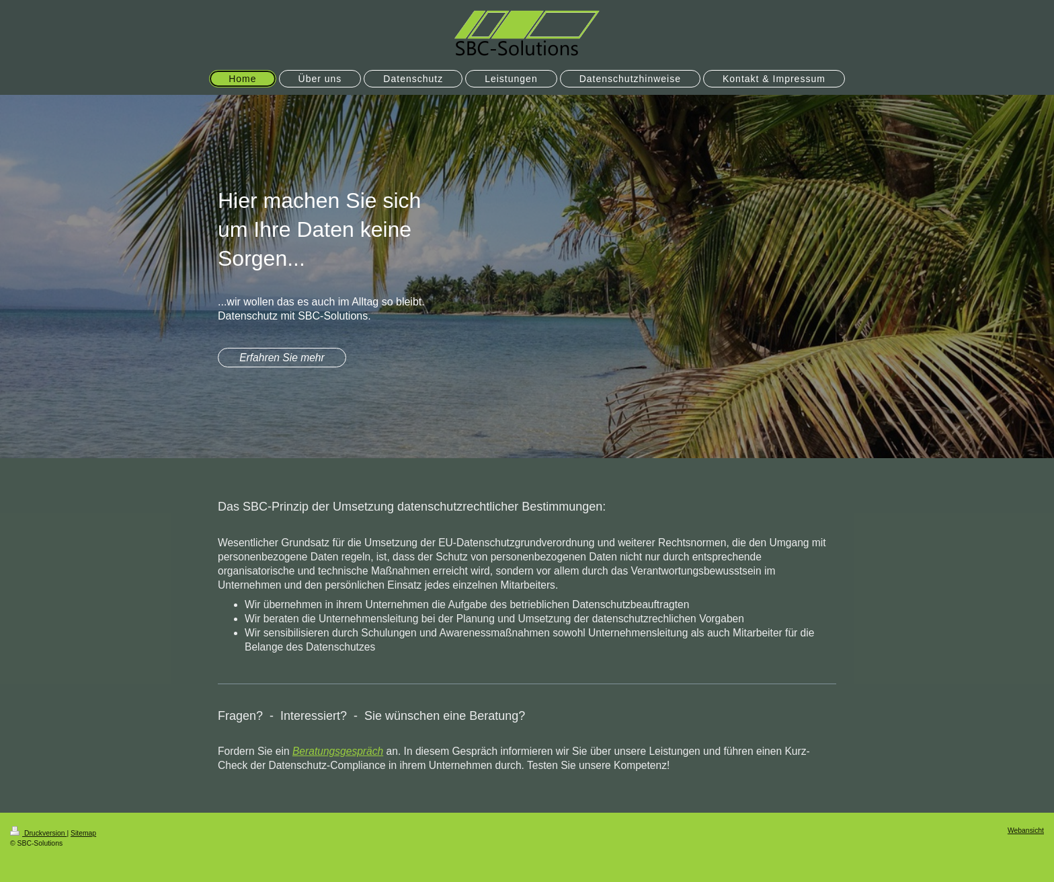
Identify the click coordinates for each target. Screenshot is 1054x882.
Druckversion (38, 833)
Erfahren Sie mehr (282, 357)
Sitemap (83, 833)
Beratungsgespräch (337, 751)
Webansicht (1026, 830)
